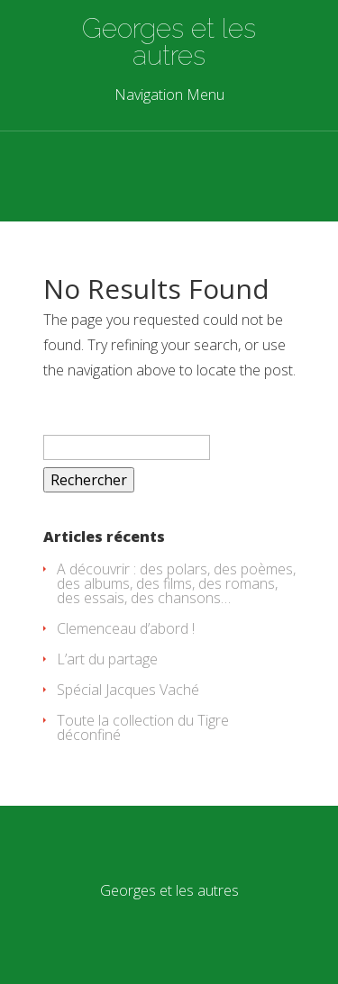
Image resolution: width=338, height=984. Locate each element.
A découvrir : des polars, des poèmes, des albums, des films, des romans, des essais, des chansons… (176, 583)
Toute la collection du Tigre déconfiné (143, 727)
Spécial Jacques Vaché (128, 690)
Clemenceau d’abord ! (126, 628)
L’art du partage (107, 659)
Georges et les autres (169, 42)
